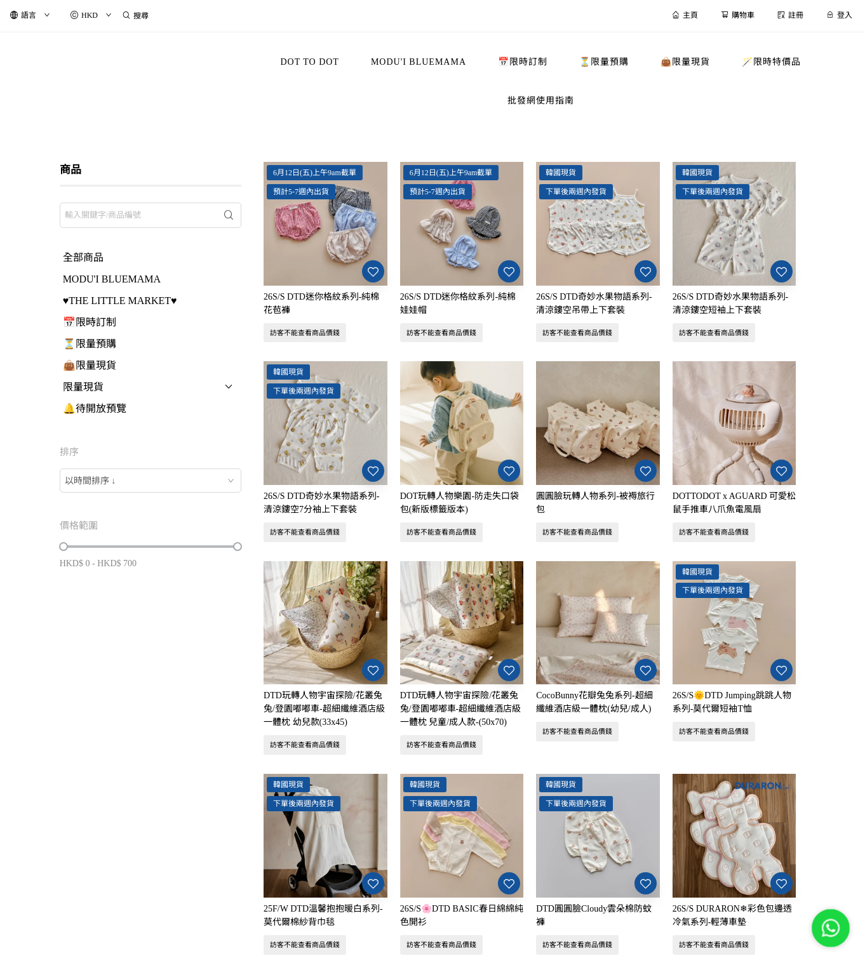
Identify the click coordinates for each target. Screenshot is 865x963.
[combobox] (150, 480)
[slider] (63, 546)
